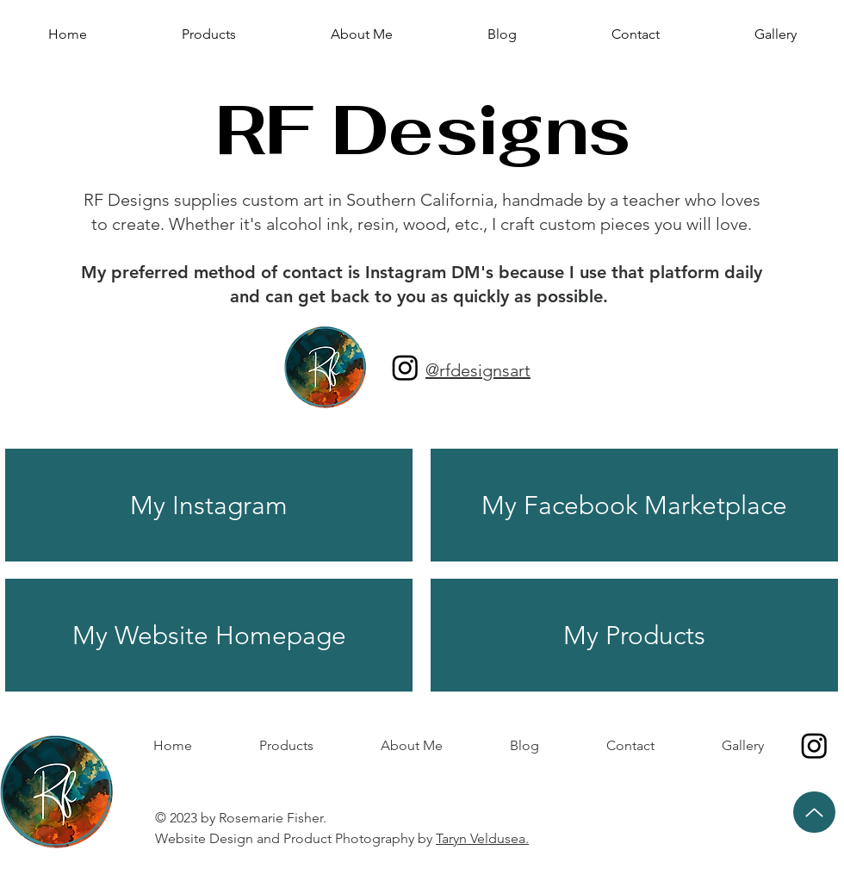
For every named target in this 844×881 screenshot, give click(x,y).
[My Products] (634, 635)
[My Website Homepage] (209, 635)
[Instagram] (405, 367)
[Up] (814, 812)
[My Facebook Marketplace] (634, 505)
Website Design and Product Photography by (343, 838)
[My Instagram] (209, 505)
